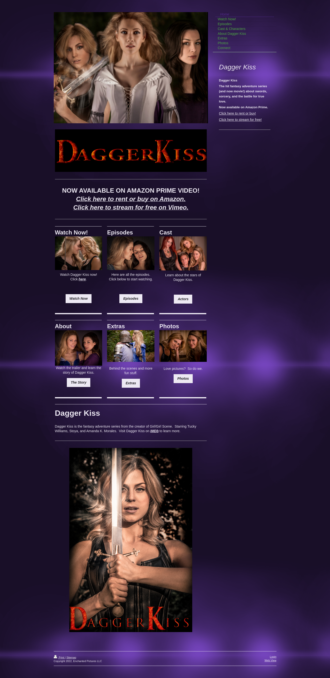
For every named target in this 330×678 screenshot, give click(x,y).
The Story (78, 382)
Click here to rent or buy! (237, 113)
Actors (183, 299)
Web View (270, 660)
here (82, 279)
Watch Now (78, 298)
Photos (183, 378)
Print (59, 657)
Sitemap (71, 657)
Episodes (130, 298)
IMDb (154, 431)
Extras (131, 383)
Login (273, 656)
